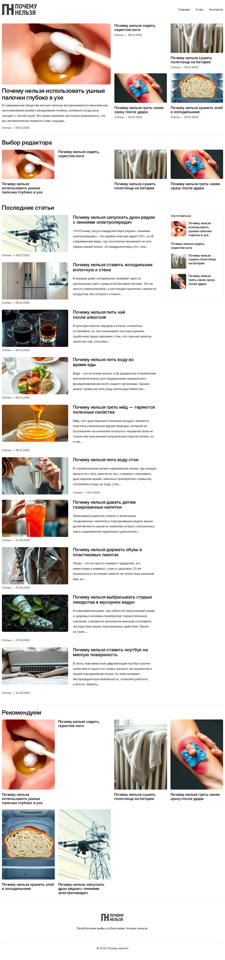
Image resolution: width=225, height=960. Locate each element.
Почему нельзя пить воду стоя (105, 459)
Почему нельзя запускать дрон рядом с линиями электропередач (114, 220)
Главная (184, 9)
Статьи (6, 127)
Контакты (216, 9)
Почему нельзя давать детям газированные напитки (104, 505)
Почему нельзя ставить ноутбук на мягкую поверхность (110, 652)
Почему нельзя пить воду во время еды (103, 362)
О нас (199, 9)
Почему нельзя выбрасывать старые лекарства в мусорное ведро (112, 600)
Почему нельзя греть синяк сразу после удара (139, 110)
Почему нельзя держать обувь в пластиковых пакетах (107, 552)
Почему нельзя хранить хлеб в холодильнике (197, 110)
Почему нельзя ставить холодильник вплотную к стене (112, 267)
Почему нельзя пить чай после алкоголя (99, 315)
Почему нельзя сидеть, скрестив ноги (135, 27)
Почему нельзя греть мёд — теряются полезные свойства (114, 410)
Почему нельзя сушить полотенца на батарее (191, 60)
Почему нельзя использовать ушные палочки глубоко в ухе (53, 94)
